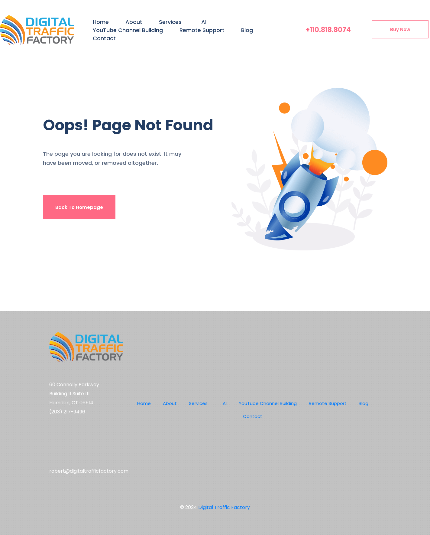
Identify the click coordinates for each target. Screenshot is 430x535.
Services (170, 22)
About (133, 22)
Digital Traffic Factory (224, 507)
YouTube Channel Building (128, 30)
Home (101, 22)
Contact (104, 38)
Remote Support (202, 30)
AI (203, 22)
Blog (247, 30)
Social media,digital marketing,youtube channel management (84, 442)
